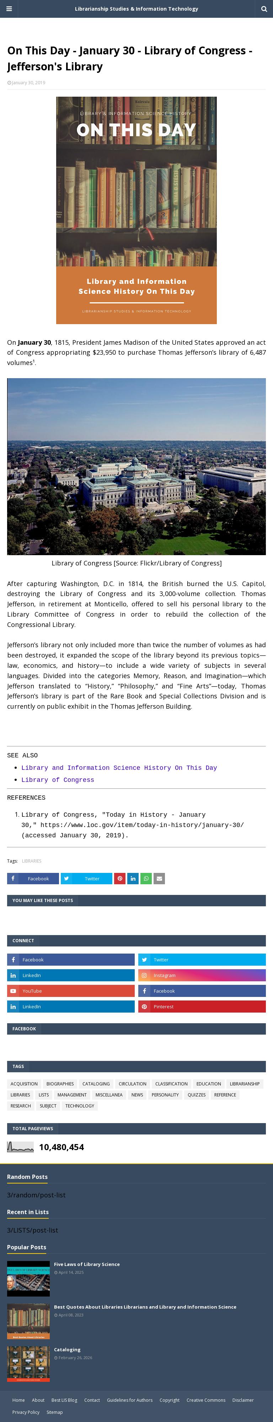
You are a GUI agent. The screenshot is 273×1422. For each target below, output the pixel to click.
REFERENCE (225, 1095)
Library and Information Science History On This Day (119, 768)
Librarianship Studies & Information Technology (136, 8)
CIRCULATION (132, 1084)
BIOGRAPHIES (60, 1084)
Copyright (170, 1400)
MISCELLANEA (109, 1095)
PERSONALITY (165, 1095)
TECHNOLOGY (79, 1106)
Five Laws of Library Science (87, 1264)
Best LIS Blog (64, 1400)
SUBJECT (48, 1106)
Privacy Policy (25, 1412)
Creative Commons (206, 1400)
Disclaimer (243, 1400)
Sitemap (55, 1412)
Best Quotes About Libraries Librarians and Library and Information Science (145, 1307)
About (38, 1400)
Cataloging (67, 1349)
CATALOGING (96, 1084)
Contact (92, 1400)
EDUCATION (209, 1084)
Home (18, 1400)
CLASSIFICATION (171, 1084)
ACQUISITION (24, 1084)
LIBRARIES (31, 861)
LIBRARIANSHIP (245, 1084)
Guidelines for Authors (129, 1400)
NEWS (137, 1095)
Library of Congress (57, 780)
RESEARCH (21, 1106)
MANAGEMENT (72, 1095)
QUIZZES (196, 1095)
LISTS (44, 1095)
